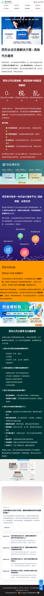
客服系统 (16, 8)
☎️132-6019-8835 (38, 2)
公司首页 (6, 5)
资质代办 (38, 5)
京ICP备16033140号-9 (11, 593)
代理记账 (27, 5)
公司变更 (6, 8)
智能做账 (27, 8)
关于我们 (21, 588)
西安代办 (16, 5)
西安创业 (38, 8)
